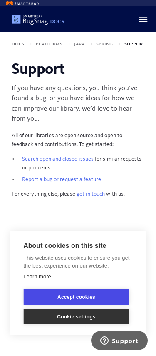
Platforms (50, 44)
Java (80, 44)
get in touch (91, 194)
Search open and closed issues (58, 159)
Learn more (37, 276)
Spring (105, 44)
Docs (18, 44)
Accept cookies (76, 297)
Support (134, 44)
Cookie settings (76, 317)
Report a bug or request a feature (61, 179)
